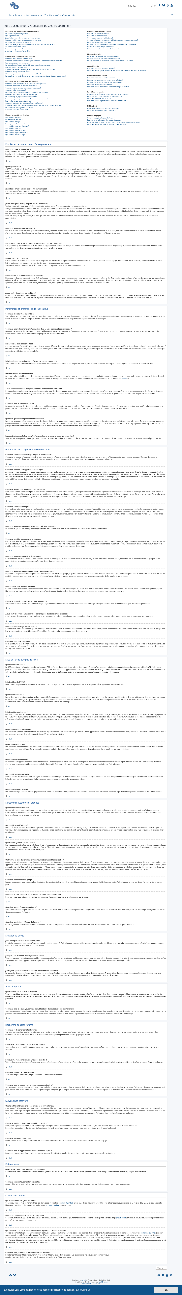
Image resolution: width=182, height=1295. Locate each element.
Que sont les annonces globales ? (17, 126)
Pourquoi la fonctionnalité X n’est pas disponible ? (104, 120)
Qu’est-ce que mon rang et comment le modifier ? (23, 74)
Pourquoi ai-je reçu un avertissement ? (18, 101)
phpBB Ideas (121, 1218)
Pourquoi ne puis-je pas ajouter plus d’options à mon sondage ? (27, 92)
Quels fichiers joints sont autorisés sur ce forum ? (104, 108)
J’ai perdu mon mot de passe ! (15, 47)
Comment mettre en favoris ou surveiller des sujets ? (106, 96)
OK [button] (166, 1290)
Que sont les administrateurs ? (98, 34)
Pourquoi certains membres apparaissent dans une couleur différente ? (112, 44)
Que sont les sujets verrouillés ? (16, 133)
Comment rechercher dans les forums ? (101, 78)
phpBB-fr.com (103, 1282)
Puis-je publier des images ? (15, 124)
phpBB (124, 379)
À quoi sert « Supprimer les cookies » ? (18, 51)
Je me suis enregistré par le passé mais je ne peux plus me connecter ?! (30, 44)
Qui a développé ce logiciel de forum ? (100, 118)
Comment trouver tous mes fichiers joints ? (102, 110)
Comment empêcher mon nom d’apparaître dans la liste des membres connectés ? (34, 61)
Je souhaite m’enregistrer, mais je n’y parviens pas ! (23, 38)
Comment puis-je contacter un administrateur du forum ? (107, 124)
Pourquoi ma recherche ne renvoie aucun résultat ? (105, 80)
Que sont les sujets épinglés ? (15, 130)
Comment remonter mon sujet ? (16, 110)
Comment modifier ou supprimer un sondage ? (21, 94)
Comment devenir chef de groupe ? (99, 42)
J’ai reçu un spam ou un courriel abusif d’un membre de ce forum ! (110, 61)
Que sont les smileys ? (13, 122)
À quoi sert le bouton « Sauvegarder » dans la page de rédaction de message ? (33, 105)
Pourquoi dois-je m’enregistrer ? (16, 34)
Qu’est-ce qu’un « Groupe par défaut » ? (101, 47)
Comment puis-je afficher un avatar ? (18, 72)
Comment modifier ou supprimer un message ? (21, 86)
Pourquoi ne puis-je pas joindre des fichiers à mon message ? (26, 99)
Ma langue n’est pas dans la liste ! (17, 67)
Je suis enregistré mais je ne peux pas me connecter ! (23, 40)
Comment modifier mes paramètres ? (18, 59)
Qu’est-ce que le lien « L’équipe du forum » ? (103, 49)
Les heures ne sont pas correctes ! (17, 63)
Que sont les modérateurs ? (97, 36)
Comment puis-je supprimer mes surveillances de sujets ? (107, 101)
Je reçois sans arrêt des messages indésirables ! (104, 59)
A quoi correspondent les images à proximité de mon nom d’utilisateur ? (30, 69)
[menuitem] (160, 5)
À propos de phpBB (53, 1205)
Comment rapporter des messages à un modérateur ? (24, 103)
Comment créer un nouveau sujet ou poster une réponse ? (25, 84)
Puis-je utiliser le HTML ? (14, 119)
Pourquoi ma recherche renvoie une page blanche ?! (105, 82)
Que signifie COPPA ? (12, 36)
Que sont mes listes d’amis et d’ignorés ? (101, 68)
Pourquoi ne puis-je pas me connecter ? (19, 42)
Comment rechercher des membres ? (100, 85)
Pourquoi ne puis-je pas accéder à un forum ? (21, 97)
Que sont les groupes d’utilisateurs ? (100, 38)
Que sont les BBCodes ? (13, 117)
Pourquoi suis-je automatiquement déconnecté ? (22, 49)
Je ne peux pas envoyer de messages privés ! (103, 56)
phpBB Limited (67, 1203)
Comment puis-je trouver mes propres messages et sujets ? (108, 87)
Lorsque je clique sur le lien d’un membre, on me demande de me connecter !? (36, 76)
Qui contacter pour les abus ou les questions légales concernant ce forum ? (113, 122)
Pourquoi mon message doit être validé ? (19, 108)
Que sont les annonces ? (13, 128)
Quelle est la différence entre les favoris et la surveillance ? (108, 94)
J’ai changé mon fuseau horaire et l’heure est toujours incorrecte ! (28, 65)
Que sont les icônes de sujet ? (15, 135)
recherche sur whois (148, 1233)
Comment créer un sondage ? (15, 90)
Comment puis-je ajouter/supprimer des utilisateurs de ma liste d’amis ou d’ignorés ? (117, 70)
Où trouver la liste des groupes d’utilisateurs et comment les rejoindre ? (112, 40)
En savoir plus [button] (83, 1290)
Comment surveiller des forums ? (99, 98)
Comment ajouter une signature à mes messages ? (23, 88)
